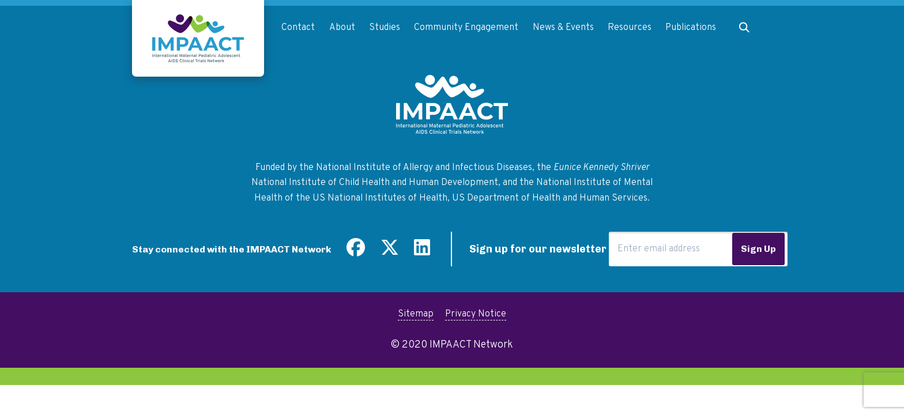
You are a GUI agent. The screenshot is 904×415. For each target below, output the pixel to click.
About (342, 27)
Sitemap (416, 314)
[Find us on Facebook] (355, 252)
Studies (384, 27)
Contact (298, 27)
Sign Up (758, 248)
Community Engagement (466, 27)
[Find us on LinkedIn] (422, 252)
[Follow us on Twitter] (390, 252)
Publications (690, 27)
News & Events (563, 27)
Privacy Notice (475, 314)
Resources (629, 27)
